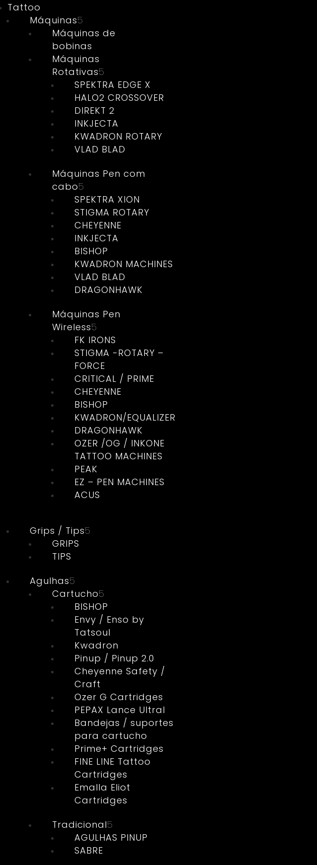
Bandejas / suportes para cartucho (124, 729)
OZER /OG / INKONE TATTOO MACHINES (119, 449)
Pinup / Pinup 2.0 (114, 658)
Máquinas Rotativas (76, 65)
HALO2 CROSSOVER (119, 97)
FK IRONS (95, 340)
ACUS (87, 495)
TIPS (61, 556)
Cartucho (75, 593)
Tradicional (79, 824)
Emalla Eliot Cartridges (102, 793)
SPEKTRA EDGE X (112, 84)
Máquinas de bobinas (84, 39)
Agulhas (49, 581)
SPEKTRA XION (107, 199)
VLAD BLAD (100, 149)
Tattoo (24, 7)
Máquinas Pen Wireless (86, 320)
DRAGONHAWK (108, 290)
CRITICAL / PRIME (114, 378)
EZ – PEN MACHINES (119, 482)
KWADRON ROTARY (118, 136)
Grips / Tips (57, 530)
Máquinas (53, 20)
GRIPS (65, 543)
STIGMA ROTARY (111, 212)
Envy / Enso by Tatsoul (109, 626)
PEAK (86, 469)
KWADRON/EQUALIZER (125, 417)
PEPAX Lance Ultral (119, 710)
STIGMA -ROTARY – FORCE (119, 359)
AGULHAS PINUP (111, 837)
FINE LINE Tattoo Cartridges (112, 768)
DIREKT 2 (94, 110)
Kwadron (96, 645)
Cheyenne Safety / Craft (119, 677)
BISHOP (91, 251)
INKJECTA (96, 123)
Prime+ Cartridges (119, 748)
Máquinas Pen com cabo (98, 180)
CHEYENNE (98, 225)
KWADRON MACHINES (123, 264)
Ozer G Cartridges (118, 697)
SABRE (88, 850)
